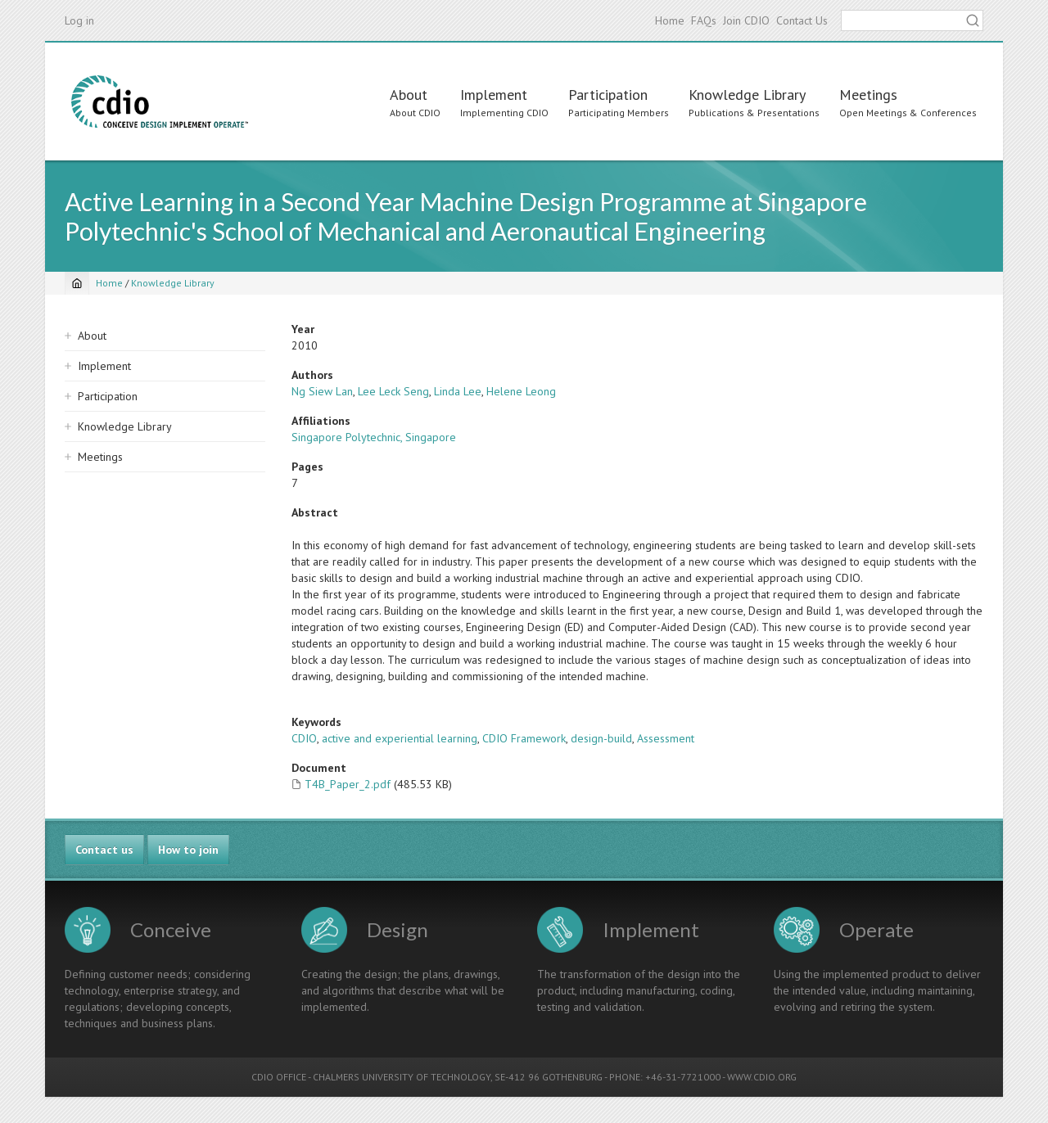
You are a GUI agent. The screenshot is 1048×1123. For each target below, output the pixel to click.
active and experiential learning (399, 738)
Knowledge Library (747, 94)
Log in (79, 20)
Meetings (868, 94)
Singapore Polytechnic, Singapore (373, 437)
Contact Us (802, 20)
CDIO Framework (524, 738)
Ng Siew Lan (322, 391)
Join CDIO (746, 20)
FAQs (703, 20)
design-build (601, 738)
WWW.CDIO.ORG (762, 1077)
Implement (493, 94)
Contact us (104, 849)
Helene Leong (521, 391)
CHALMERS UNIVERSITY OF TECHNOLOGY (401, 1077)
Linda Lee (457, 391)
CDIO (304, 738)
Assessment (665, 738)
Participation (608, 94)
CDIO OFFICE (278, 1077)
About (408, 94)
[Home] (77, 283)
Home (669, 20)
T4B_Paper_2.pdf (348, 784)
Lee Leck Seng (393, 391)
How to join (188, 849)
